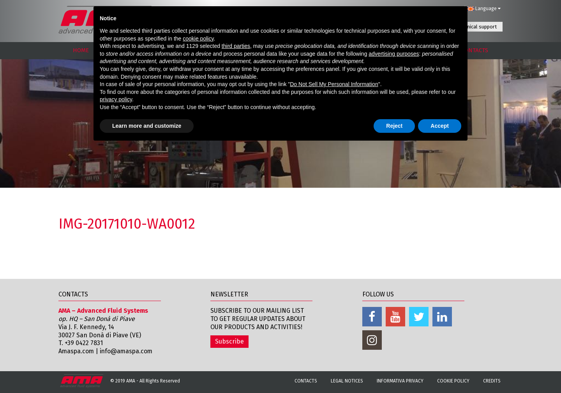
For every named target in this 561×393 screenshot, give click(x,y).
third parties (236, 46)
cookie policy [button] (198, 38)
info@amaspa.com (128, 351)
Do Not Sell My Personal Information (334, 84)
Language (484, 8)
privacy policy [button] (116, 99)
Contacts (306, 381)
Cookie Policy (453, 381)
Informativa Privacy (400, 381)
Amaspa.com (76, 351)
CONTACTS (474, 50)
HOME (81, 50)
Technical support (477, 27)
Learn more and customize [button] (146, 126)
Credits (492, 381)
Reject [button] (394, 126)
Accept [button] (439, 126)
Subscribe (229, 341)
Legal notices (347, 381)
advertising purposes (394, 54)
